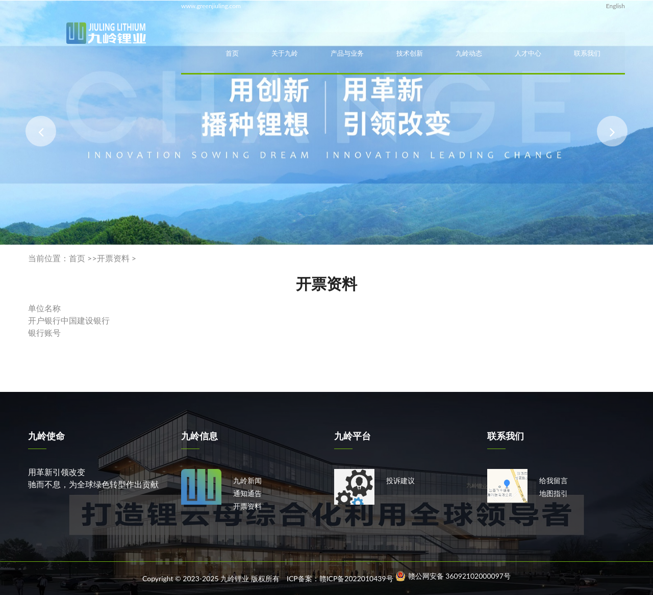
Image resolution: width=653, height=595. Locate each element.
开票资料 (113, 258)
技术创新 (409, 53)
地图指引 (553, 493)
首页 (232, 53)
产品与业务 (347, 53)
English (615, 6)
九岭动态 (469, 53)
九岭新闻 (247, 480)
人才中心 (528, 53)
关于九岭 (284, 53)
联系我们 (587, 53)
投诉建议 (400, 480)
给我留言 (553, 480)
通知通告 (247, 493)
